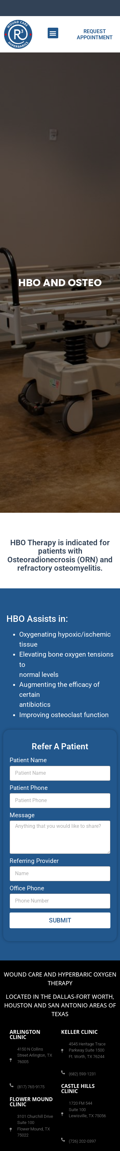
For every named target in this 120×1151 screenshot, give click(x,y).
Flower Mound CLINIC (31, 1102)
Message (22, 815)
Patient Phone (29, 788)
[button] (53, 33)
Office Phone (27, 888)
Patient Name (28, 760)
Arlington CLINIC (25, 1034)
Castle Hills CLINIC (78, 1088)
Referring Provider (34, 861)
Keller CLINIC (79, 1031)
